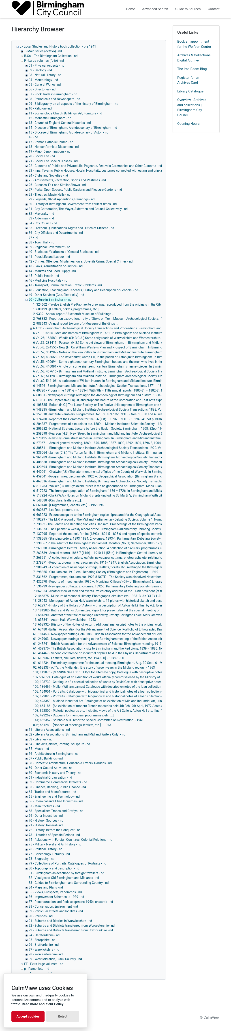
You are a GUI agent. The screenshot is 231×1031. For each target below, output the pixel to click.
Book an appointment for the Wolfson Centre (194, 44)
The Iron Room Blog (192, 69)
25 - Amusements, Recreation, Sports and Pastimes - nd (67, 180)
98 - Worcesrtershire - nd (46, 954)
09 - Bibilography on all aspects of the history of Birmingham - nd (73, 103)
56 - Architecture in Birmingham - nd (54, 753)
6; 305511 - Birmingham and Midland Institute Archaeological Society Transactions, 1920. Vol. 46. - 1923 (105, 448)
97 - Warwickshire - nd (44, 949)
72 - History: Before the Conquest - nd (55, 830)
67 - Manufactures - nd (44, 806)
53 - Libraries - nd (41, 739)
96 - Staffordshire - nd (44, 944)
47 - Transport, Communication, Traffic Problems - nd (65, 285)
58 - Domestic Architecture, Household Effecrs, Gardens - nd (70, 763)
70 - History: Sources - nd (46, 820)
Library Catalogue (190, 91)
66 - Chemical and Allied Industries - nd (56, 801)
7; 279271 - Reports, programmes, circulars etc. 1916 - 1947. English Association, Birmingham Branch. (104, 562)
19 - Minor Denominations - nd (50, 151)
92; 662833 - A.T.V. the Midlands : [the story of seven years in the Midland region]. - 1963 (94, 667)
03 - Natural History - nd (45, 75)
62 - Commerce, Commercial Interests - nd (58, 782)
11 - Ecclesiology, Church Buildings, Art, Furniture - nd (65, 113)
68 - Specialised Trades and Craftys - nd (56, 811)
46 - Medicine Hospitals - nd (48, 280)
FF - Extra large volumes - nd (43, 964)
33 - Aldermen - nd (41, 218)
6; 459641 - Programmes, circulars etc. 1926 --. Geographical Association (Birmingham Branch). (99, 476)
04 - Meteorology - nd (43, 80)
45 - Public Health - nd (44, 276)
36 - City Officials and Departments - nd (56, 232)
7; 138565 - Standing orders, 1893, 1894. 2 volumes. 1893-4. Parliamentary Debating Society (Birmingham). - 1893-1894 (116, 538)
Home (130, 9)
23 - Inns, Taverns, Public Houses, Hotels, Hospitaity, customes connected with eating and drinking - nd (100, 170)
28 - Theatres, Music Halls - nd (50, 194)
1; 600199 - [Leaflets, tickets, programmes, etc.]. (66, 309)
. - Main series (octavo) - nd (43, 51)
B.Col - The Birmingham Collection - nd (50, 56)
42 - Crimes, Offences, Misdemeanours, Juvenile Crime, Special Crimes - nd (81, 261)
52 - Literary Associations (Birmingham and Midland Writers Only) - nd (77, 734)
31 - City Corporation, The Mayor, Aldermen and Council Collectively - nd (78, 209)
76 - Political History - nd (45, 849)
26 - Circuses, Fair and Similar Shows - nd (57, 185)
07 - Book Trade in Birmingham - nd (53, 94)
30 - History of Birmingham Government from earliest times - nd (73, 204)
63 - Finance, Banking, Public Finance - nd (57, 787)
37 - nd (33, 237)
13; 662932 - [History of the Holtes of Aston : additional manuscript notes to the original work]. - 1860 (103, 624)
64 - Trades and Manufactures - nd (52, 792)
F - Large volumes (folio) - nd (44, 60)
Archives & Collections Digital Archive (194, 57)
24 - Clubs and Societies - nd (48, 175)
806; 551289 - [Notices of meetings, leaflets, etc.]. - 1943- (72, 725)
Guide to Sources (188, 9)
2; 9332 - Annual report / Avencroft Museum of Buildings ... (73, 314)
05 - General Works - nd (45, 84)
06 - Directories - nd (42, 89)
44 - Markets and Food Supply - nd (52, 271)
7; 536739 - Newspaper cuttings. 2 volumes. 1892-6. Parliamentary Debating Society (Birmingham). (101, 586)
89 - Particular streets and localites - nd (56, 911)
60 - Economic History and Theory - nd (55, 773)
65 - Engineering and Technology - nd (54, 796)
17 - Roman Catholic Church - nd (51, 142)
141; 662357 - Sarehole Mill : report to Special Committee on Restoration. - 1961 (88, 720)
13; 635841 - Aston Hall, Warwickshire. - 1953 (64, 620)
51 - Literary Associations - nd (49, 729)
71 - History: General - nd (46, 825)
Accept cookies (28, 1016)
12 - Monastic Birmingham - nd (50, 118)
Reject (62, 1016)
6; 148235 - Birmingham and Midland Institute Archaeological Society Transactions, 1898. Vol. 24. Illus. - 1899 (109, 409)
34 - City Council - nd (43, 223)
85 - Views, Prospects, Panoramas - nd (55, 892)
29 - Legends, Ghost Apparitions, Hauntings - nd (61, 199)
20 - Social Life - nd (42, 156)
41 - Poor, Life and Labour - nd (49, 256)
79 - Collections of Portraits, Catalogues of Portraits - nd (67, 863)
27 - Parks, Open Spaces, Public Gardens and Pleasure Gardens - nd (75, 189)
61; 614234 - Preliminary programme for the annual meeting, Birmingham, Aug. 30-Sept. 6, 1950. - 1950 (104, 663)
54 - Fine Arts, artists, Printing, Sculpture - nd (59, 744)
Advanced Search (155, 9)
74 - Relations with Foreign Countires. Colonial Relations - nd (70, 839)
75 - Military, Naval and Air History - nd (55, 844)
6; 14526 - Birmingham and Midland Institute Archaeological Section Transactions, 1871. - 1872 (99, 385)
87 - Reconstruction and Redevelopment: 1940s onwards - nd (71, 902)
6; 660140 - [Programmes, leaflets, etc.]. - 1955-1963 (69, 505)
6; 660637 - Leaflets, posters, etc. (56, 510)
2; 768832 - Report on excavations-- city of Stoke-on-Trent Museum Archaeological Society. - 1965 (100, 318)
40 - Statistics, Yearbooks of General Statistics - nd (64, 252)
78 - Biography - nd (41, 858)
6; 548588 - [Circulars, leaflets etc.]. (57, 500)
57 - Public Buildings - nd (46, 758)
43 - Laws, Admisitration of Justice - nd (56, 266)
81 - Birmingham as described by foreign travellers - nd (66, 873)
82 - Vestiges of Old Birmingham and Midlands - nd (64, 878)
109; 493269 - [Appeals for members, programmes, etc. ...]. (73, 715)
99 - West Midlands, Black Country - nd (55, 959)
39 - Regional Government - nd (50, 247)
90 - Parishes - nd (41, 916)
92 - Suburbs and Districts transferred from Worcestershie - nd (72, 925)
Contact (214, 9)
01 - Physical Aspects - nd (46, 65)
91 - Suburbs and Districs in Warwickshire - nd (60, 921)
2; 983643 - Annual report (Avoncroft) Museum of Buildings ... (75, 323)
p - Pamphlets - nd (36, 968)
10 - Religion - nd (40, 108)
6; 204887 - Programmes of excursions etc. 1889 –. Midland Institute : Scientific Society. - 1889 (99, 424)
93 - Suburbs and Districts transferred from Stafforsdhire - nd (71, 930)
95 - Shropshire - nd (42, 940)
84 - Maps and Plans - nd (46, 887)
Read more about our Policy (42, 1004)
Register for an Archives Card (188, 80)
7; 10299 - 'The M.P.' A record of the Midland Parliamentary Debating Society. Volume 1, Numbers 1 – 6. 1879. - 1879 (113, 519)
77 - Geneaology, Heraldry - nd (49, 854)
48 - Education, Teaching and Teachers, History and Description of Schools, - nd (83, 290)
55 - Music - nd (39, 749)
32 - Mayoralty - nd (41, 213)
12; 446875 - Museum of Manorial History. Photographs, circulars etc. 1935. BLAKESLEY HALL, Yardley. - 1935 (109, 596)
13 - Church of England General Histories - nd (60, 123)
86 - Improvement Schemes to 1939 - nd (56, 897)
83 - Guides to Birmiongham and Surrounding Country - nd (69, 882)
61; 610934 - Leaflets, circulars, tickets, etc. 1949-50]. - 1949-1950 (78, 658)
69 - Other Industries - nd (46, 815)
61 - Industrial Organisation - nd (50, 777)
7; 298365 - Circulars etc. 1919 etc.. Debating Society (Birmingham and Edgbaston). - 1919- (96, 572)
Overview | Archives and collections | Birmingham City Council (191, 107)
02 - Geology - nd (40, 70)
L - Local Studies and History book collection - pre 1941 (58, 46)
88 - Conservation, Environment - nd (53, 906)
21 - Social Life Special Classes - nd (53, 161)
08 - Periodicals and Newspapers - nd (54, 99)
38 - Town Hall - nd (41, 242)
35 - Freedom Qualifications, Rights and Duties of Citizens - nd (71, 228)
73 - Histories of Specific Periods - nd (54, 835)
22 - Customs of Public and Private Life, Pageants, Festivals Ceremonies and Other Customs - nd (95, 166)
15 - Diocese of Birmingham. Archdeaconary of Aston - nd (68, 132)
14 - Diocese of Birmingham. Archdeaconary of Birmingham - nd (73, 127)
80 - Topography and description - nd (54, 868)
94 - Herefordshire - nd (44, 935)
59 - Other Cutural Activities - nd (51, 768)
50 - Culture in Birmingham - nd (50, 299)
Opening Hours (188, 124)
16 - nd (33, 137)
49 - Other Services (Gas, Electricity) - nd (56, 295)
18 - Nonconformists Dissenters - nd (54, 147)
